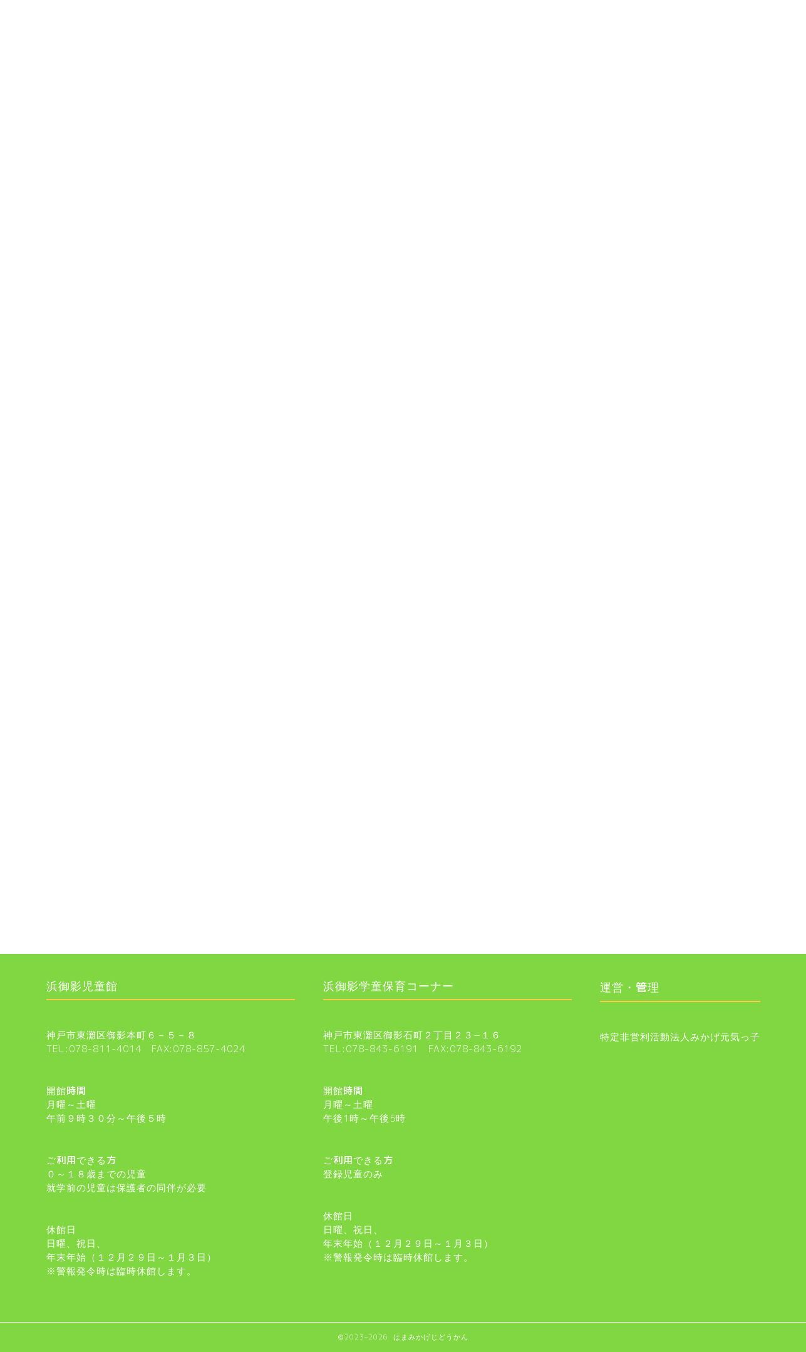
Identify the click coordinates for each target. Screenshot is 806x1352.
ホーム (76, 17)
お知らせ (403, 47)
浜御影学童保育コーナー (242, 17)
